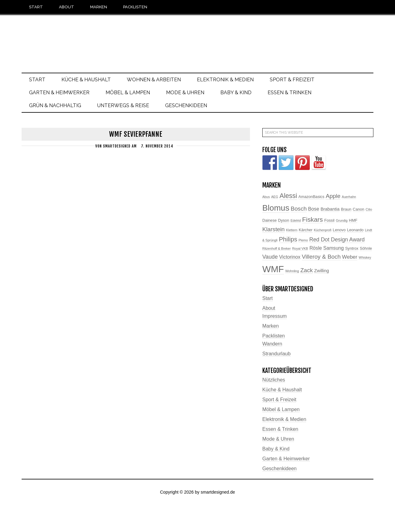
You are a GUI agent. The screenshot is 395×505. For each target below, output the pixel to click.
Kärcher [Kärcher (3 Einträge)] (305, 230)
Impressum (274, 316)
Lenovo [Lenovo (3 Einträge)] (339, 230)
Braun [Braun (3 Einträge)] (346, 209)
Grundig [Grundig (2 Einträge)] (341, 220)
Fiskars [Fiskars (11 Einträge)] (312, 219)
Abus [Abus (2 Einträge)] (266, 197)
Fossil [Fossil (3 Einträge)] (329, 220)
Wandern (272, 343)
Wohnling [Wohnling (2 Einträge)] (292, 271)
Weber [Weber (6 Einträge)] (349, 257)
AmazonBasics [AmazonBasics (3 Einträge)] (311, 197)
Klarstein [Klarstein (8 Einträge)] (273, 229)
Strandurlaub (276, 353)
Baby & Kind (275, 448)
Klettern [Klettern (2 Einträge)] (291, 230)
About (268, 308)
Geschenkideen (279, 468)
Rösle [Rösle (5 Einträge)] (316, 248)
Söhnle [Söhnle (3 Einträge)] (366, 248)
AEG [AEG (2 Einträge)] (274, 197)
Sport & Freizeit (279, 399)
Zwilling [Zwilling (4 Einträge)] (321, 270)
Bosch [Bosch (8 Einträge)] (299, 208)
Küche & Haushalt (282, 389)
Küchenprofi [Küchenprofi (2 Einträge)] (322, 230)
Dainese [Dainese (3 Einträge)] (269, 220)
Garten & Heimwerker (286, 458)
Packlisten (273, 335)
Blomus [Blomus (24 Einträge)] (275, 207)
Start (267, 298)
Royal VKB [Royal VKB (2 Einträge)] (300, 248)
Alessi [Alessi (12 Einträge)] (288, 196)
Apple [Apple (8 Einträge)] (333, 196)
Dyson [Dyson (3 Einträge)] (283, 220)
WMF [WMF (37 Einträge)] (273, 269)
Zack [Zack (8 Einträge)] (306, 270)
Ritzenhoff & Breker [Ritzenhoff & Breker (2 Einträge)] (276, 248)
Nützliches (273, 379)
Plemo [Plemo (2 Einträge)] (303, 240)
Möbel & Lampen (281, 409)
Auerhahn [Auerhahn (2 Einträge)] (349, 197)
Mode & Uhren (278, 439)
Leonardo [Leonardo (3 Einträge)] (355, 230)
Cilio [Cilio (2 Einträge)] (369, 209)
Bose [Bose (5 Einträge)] (313, 209)
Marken (270, 326)
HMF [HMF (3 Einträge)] (353, 220)
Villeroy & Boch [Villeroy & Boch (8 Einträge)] (321, 256)
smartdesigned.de (197, 39)
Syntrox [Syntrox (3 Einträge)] (351, 248)
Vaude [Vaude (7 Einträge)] (270, 257)
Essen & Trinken (280, 429)
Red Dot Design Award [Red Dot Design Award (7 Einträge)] (337, 239)
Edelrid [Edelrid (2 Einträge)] (295, 220)
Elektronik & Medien (284, 419)
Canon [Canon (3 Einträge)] (358, 209)
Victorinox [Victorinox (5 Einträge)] (290, 257)
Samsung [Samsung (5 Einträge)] (333, 248)
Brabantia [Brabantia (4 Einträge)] (330, 209)
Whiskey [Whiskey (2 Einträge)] (365, 257)
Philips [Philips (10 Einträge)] (288, 239)
